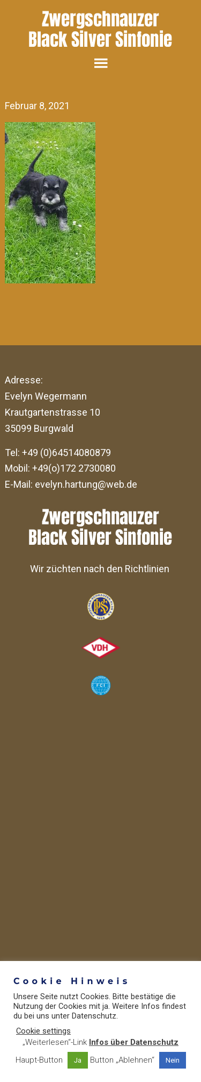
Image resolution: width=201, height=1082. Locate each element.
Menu (100, 63)
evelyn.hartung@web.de (86, 484)
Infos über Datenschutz (133, 1042)
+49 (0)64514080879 (66, 452)
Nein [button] (173, 1060)
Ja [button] (77, 1060)
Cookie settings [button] (43, 1031)
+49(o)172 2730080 (74, 468)
